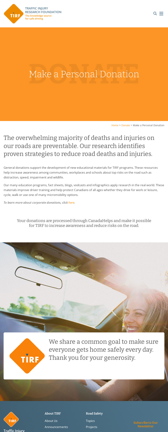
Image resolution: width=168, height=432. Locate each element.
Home (114, 125)
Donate (125, 125)
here (71, 202)
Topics (90, 421)
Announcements (56, 427)
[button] (155, 14)
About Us (51, 421)
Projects (91, 427)
